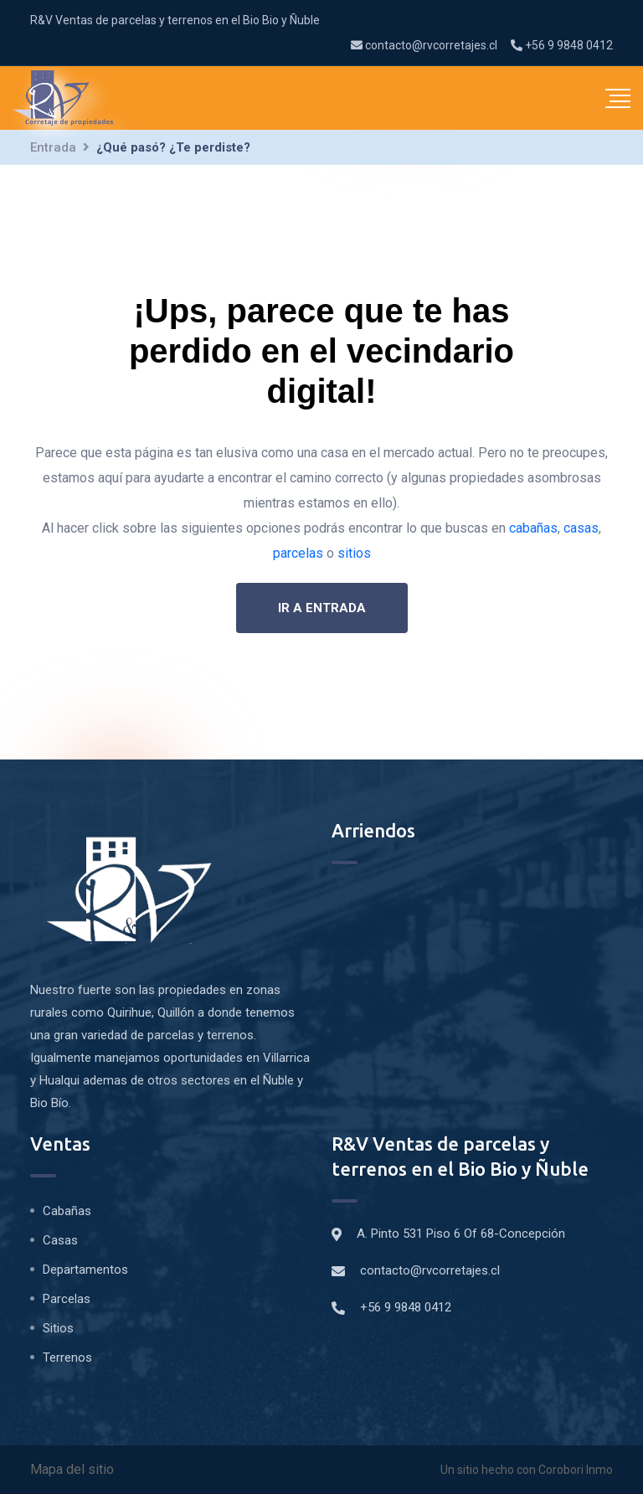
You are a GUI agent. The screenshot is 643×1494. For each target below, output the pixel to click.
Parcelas (66, 1298)
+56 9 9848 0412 (562, 45)
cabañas (533, 528)
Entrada (53, 147)
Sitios (58, 1328)
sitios (354, 553)
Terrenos (67, 1357)
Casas (60, 1240)
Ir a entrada (322, 608)
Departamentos (85, 1269)
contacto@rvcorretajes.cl (424, 45)
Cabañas (67, 1210)
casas (581, 528)
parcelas (298, 553)
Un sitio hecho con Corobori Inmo (526, 1469)
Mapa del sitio (72, 1469)
